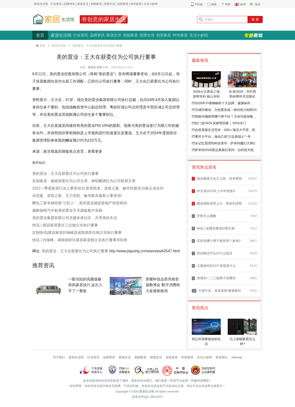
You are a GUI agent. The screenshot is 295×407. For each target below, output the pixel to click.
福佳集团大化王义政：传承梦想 (217, 179)
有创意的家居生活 (104, 19)
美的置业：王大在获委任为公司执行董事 (65, 173)
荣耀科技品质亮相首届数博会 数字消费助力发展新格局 (163, 285)
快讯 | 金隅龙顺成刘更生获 (213, 228)
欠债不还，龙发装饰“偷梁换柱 (216, 291)
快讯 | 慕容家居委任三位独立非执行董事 (65, 225)
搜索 (214, 4)
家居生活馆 (61, 35)
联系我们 (222, 357)
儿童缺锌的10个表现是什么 (214, 266)
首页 (40, 35)
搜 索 (255, 19)
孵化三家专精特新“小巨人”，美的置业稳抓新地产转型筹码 (79, 203)
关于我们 (59, 357)
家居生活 (82, 4)
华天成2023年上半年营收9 (213, 191)
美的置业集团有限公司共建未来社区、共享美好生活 (74, 218)
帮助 (227, 4)
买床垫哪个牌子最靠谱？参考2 (216, 241)
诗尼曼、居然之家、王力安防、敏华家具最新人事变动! (77, 196)
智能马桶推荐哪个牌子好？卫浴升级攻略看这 (224, 116)
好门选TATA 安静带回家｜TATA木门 (219, 123)
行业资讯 (56, 4)
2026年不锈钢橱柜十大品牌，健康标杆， (223, 103)
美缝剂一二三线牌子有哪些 (214, 278)
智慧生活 (109, 4)
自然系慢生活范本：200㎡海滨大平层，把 (223, 130)
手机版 (199, 4)
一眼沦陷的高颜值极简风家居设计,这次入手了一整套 (85, 285)
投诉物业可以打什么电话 (212, 253)
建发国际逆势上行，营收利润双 (217, 203)
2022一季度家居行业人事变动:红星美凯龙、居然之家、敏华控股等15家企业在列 (98, 188)
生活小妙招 (151, 4)
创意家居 (122, 4)
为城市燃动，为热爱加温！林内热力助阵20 (224, 110)
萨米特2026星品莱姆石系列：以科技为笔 (223, 150)
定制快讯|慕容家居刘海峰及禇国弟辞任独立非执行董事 (77, 233)
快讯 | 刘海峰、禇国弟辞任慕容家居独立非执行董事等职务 (79, 240)
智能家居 (96, 4)
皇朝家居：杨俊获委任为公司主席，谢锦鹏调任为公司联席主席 (84, 181)
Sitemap (236, 357)
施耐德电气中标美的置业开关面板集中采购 (67, 210)
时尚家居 (136, 4)
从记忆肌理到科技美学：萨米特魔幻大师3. (224, 143)
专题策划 (253, 35)
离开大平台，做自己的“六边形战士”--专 (221, 136)
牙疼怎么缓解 (204, 216)
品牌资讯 (69, 4)
